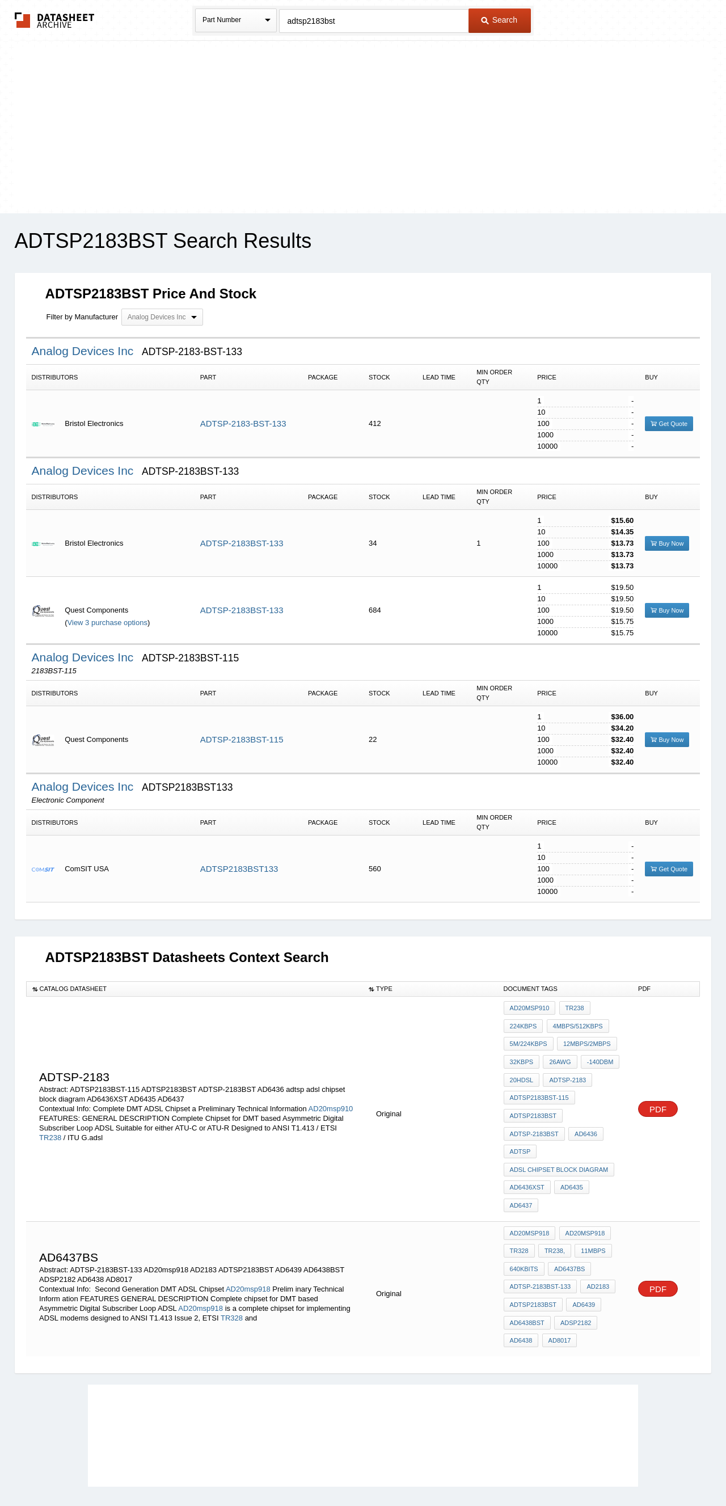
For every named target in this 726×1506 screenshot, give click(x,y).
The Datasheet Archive (55, 20)
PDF (657, 1086)
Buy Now (667, 543)
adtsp (520, 1130)
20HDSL (522, 1069)
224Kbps (523, 1023)
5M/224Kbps (528, 1038)
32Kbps (522, 1054)
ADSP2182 (574, 1262)
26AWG (558, 1054)
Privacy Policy (251, 1467)
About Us (574, 1467)
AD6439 (582, 1247)
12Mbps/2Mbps (585, 1038)
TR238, (553, 1201)
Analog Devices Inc (84, 350)
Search (499, 19)
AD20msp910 (331, 1085)
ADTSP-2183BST (534, 1115)
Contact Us (532, 1467)
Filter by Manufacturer (82, 317)
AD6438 (521, 1278)
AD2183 (596, 1232)
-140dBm (596, 1054)
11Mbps (589, 1201)
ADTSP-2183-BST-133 (243, 423)
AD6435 (570, 1161)
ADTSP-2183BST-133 (242, 543)
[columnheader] (194, 988)
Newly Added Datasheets (177, 1467)
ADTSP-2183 (565, 1069)
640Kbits (524, 1216)
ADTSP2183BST (533, 1099)
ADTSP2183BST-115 (539, 1084)
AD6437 (606, 1161)
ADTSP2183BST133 (239, 869)
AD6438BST (527, 1262)
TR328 (232, 1262)
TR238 (50, 1114)
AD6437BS (567, 1216)
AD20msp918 (248, 1233)
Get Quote (669, 423)
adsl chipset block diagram (559, 1145)
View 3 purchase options (107, 622)
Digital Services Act (472, 1467)
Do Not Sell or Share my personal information (357, 1467)
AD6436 (584, 1115)
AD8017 (557, 1278)
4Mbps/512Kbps (576, 1023)
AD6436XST (527, 1161)
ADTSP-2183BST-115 (242, 739)
